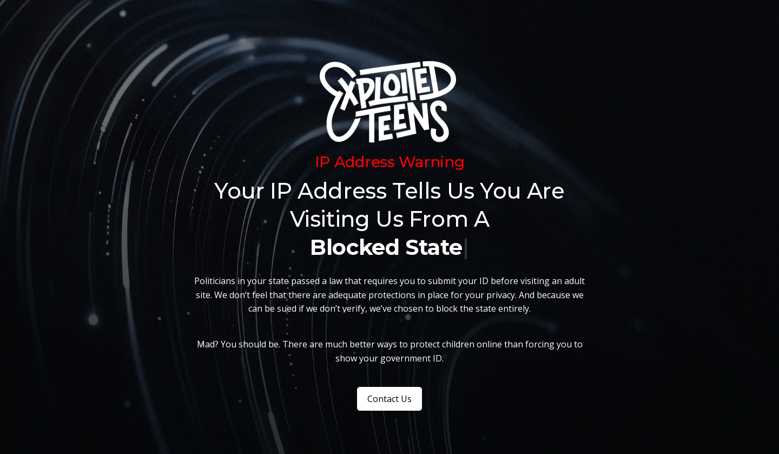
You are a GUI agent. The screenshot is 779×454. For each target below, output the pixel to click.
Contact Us (389, 399)
